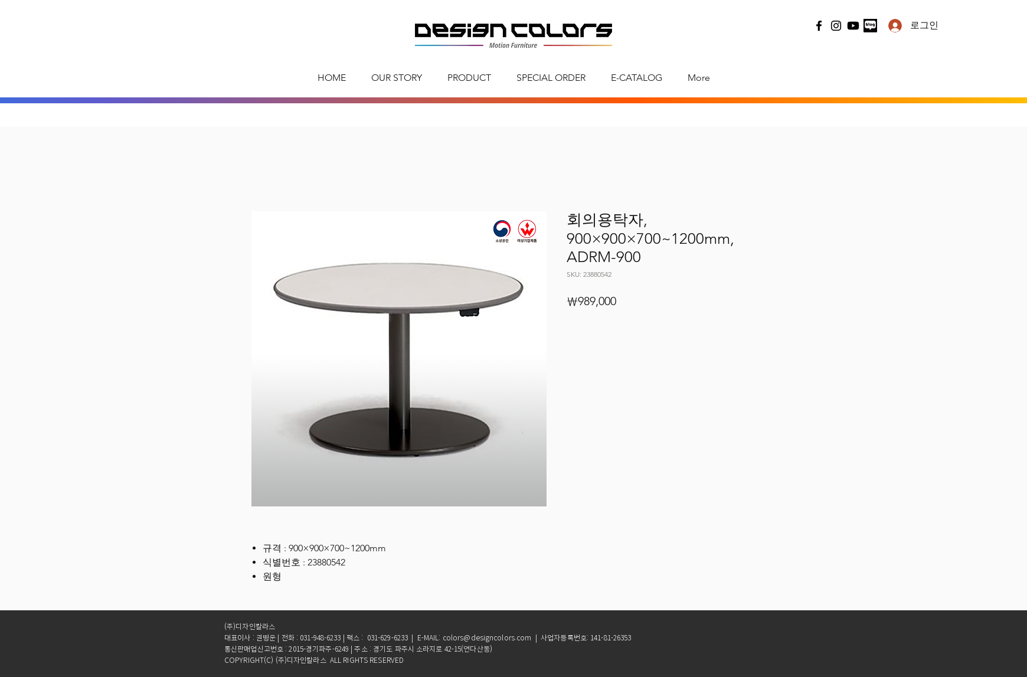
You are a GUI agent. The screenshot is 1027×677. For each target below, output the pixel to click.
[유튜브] (853, 25)
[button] (468, 78)
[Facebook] (819, 25)
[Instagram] (836, 25)
